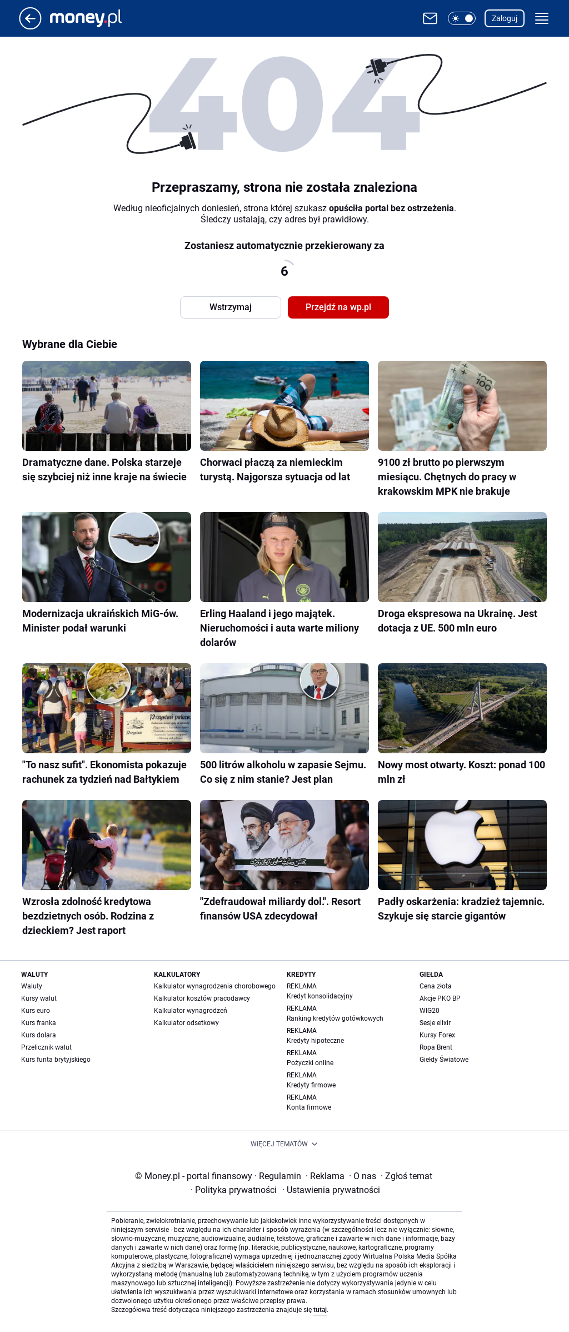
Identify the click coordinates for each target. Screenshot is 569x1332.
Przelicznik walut (46, 1047)
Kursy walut (39, 998)
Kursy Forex (437, 1035)
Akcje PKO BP (440, 998)
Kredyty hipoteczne (315, 1041)
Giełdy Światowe (444, 1059)
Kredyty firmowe (311, 1085)
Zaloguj (504, 18)
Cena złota (436, 986)
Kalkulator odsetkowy (186, 1023)
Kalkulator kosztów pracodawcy (202, 998)
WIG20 (430, 1011)
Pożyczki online (310, 1063)
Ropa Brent (436, 1047)
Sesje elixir (435, 1023)
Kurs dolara (38, 1035)
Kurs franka (38, 1023)
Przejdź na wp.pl (338, 307)
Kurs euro (35, 1011)
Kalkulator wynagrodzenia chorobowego (215, 986)
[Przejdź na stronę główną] (30, 26)
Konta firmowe (309, 1107)
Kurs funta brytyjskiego (56, 1059)
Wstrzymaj (230, 307)
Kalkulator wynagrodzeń (190, 1011)
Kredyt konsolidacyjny (320, 996)
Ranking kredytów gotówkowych (335, 1018)
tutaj (320, 1310)
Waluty (31, 986)
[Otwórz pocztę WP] (430, 18)
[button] (462, 18)
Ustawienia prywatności (331, 1190)
